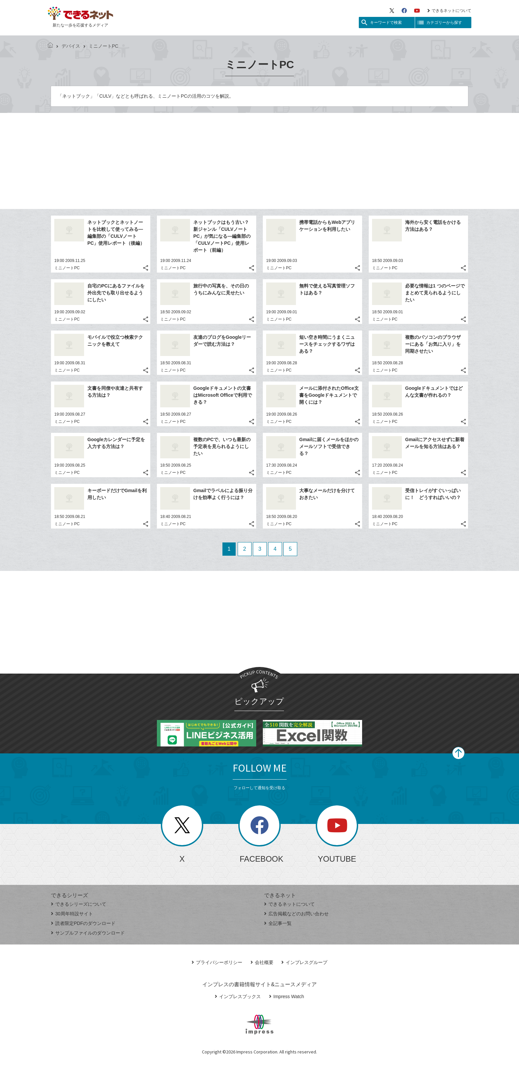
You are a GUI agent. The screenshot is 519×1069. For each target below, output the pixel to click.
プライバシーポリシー (217, 962)
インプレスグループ (304, 962)
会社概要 (262, 962)
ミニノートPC (67, 268)
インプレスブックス (238, 996)
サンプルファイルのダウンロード (88, 933)
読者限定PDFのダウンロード (83, 923)
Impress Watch (286, 996)
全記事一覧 (278, 923)
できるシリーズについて (78, 904)
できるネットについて (449, 10)
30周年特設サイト (72, 913)
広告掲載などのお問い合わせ (296, 913)
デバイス (68, 46)
